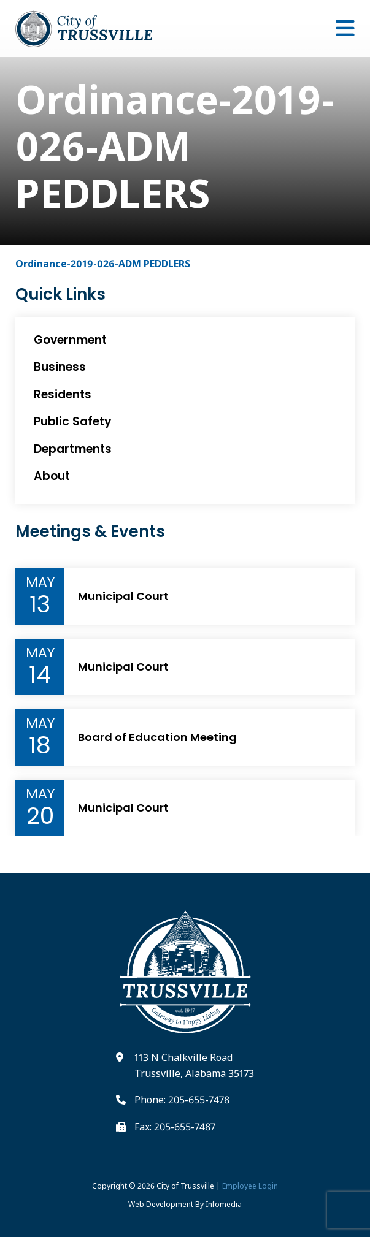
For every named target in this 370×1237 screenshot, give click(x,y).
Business (60, 367)
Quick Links (60, 294)
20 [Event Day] (40, 816)
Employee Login (250, 1186)
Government (70, 340)
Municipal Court (123, 596)
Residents (62, 394)
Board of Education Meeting (157, 737)
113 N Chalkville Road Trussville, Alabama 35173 (194, 1065)
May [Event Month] (40, 582)
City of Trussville (185, 1186)
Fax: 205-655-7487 (174, 1126)
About (52, 476)
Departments (73, 449)
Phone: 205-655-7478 (181, 1099)
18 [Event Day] (40, 745)
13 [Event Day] (39, 604)
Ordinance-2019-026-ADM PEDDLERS (102, 263)
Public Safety (73, 421)
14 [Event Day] (40, 675)
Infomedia (224, 1204)
